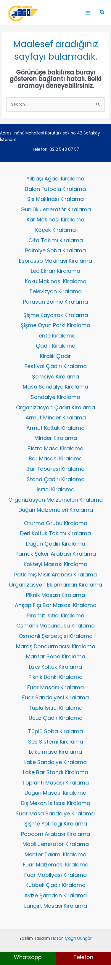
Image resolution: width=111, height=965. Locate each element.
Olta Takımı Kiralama (55, 240)
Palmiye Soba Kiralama (55, 250)
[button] (102, 13)
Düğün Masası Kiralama (55, 792)
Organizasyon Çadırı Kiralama (55, 407)
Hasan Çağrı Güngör (71, 938)
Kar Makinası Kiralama (55, 219)
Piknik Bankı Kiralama (55, 677)
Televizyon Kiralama (55, 291)
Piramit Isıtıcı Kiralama (55, 615)
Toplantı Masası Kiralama (55, 782)
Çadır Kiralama (55, 345)
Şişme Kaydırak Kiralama (55, 315)
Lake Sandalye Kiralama (55, 762)
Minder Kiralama (55, 438)
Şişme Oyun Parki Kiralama (55, 325)
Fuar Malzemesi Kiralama (56, 864)
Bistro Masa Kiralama (55, 448)
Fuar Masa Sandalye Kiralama (55, 813)
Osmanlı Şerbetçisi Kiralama (56, 636)
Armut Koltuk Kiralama (55, 428)
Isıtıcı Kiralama (56, 489)
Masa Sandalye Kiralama (55, 386)
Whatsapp (28, 957)
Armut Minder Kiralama (55, 417)
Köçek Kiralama (55, 230)
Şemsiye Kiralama (55, 376)
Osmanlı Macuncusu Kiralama (55, 625)
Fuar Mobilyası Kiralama (55, 875)
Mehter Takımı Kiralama (55, 854)
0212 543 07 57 (64, 149)
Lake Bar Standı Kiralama (55, 772)
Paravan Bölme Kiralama (55, 301)
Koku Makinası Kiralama (55, 281)
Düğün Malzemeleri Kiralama (55, 510)
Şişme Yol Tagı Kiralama (55, 823)
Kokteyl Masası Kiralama (55, 564)
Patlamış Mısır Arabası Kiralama (55, 574)
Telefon (83, 957)
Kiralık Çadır (55, 356)
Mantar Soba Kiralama (55, 656)
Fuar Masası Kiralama (55, 687)
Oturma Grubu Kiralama (55, 523)
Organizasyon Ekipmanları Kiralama (55, 584)
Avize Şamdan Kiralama (55, 895)
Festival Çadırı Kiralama (56, 366)
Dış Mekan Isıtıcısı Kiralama (55, 803)
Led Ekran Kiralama (55, 271)
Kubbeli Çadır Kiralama (55, 885)
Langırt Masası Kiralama (55, 905)
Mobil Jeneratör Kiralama (55, 844)
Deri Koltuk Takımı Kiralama (55, 533)
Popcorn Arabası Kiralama (55, 834)
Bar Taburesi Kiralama (55, 469)
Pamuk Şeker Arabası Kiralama (55, 553)
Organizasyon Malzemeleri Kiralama (55, 499)
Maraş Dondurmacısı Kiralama (55, 646)
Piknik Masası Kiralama (55, 595)
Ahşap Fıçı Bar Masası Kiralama (55, 605)
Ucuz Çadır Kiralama (56, 718)
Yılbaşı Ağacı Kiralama (55, 178)
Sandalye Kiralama (55, 397)
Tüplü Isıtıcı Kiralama (56, 708)
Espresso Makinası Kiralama (55, 260)
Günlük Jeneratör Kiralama (55, 209)
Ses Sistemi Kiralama (55, 741)
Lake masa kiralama (55, 751)
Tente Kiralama (55, 335)
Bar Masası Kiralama (56, 458)
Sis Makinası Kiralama (55, 199)
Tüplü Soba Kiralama (55, 731)
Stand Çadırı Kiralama (56, 479)
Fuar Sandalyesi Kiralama (55, 697)
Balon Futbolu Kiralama (55, 189)
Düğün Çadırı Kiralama (55, 543)
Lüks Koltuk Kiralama (55, 667)
